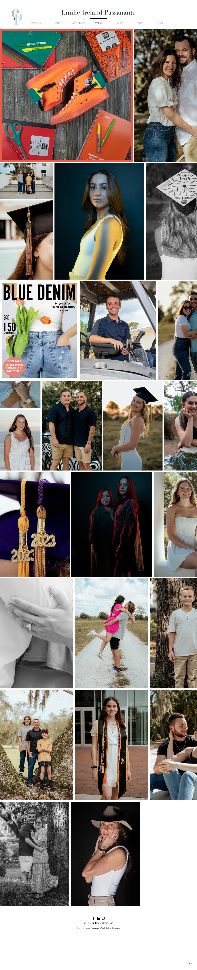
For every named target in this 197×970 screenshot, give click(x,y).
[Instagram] (103, 918)
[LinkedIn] (98, 918)
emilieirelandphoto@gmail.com (99, 923)
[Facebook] (94, 918)
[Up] (190, 963)
